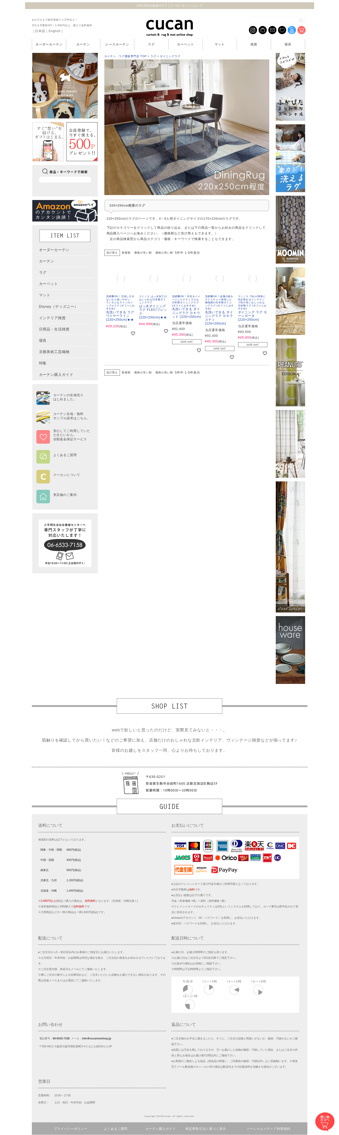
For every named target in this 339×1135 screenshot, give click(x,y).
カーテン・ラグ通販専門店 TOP (125, 56)
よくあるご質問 (116, 1128)
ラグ (151, 44)
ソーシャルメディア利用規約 (268, 1128)
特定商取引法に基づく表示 (205, 1128)
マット (220, 44)
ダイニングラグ (170, 56)
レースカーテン (117, 44)
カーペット (185, 44)
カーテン (83, 44)
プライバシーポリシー (71, 1128)
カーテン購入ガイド (160, 1128)
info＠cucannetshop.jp (96, 1038)
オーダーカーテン (49, 44)
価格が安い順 (143, 252)
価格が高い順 (164, 252)
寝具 (288, 44)
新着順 (126, 252)
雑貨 (253, 44)
